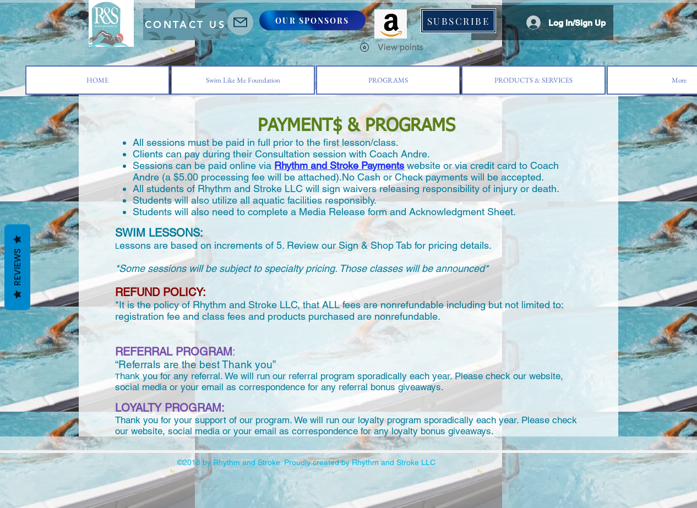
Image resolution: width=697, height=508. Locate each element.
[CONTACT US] (185, 24)
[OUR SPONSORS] (312, 20)
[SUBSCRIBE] (458, 20)
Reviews (17, 267)
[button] (380, 6)
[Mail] (240, 22)
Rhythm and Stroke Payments (339, 165)
